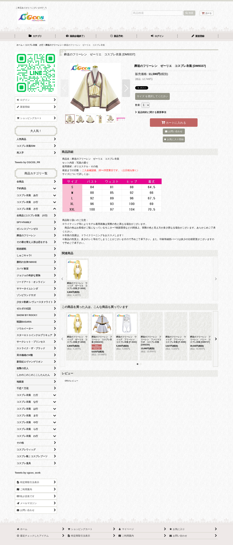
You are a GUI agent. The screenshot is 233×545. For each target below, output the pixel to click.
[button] (65, 88)
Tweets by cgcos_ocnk (28, 472)
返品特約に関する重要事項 (150, 112)
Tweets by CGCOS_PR (27, 162)
